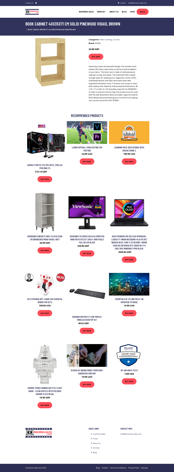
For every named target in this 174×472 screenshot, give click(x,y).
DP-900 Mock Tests (129, 370)
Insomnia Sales (86, 12)
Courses (116, 39)
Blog (124, 12)
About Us (114, 12)
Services (96, 448)
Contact (105, 468)
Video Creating (106, 39)
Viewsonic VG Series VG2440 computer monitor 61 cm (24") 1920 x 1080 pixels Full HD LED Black (87, 239)
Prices (142, 12)
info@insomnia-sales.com (137, 3)
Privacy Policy (133, 468)
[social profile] (36, 3)
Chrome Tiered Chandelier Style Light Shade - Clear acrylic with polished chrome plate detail (45, 391)
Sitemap (144, 468)
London (123, 3)
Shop (132, 12)
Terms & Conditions (118, 468)
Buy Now (96, 57)
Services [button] (101, 12)
